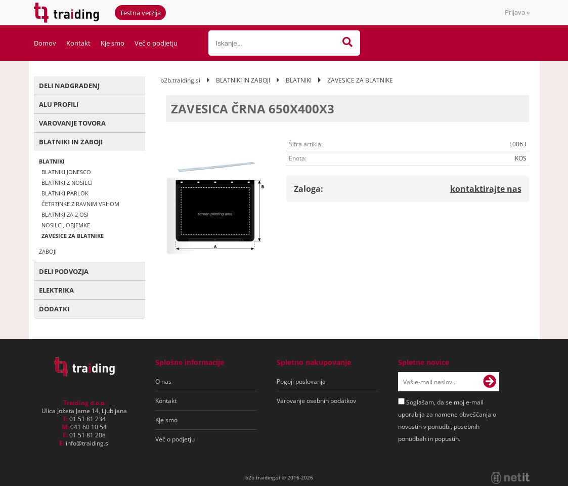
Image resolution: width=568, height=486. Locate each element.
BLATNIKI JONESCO (66, 172)
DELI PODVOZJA (64, 271)
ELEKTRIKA (56, 290)
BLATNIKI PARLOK (65, 193)
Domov (45, 43)
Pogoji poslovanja (301, 381)
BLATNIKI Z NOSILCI (67, 182)
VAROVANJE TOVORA (72, 123)
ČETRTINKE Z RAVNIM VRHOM (80, 204)
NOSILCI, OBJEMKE (65, 225)
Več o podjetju (156, 43)
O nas (163, 381)
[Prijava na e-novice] (489, 381)
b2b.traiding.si (180, 80)
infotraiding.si (88, 443)
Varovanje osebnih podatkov (316, 400)
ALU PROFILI (58, 104)
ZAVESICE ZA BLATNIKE (72, 235)
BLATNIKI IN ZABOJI (71, 141)
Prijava (517, 12)
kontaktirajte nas (485, 188)
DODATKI (54, 308)
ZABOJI (48, 251)
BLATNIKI (52, 161)
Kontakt (78, 43)
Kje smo (112, 43)
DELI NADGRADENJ (69, 85)
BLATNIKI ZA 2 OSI (65, 214)
